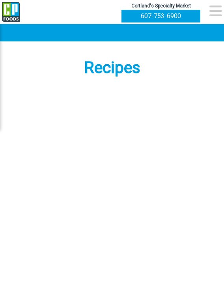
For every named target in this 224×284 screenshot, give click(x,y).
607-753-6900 (161, 16)
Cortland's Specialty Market (161, 6)
